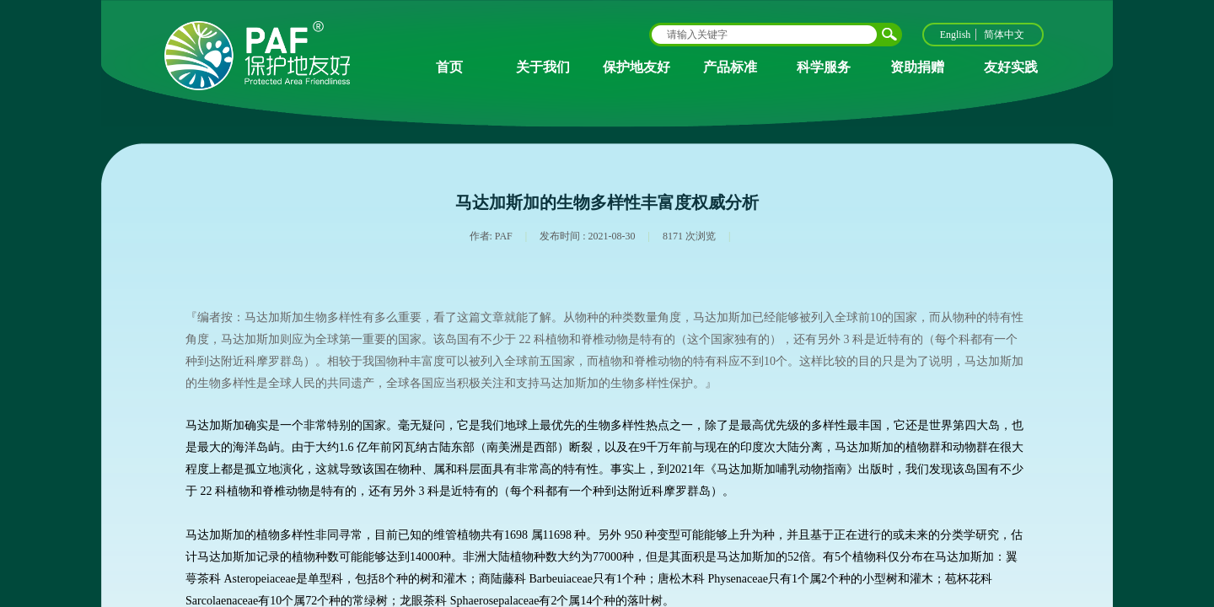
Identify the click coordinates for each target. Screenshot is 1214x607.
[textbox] (765, 34)
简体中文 (1004, 34)
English (955, 34)
